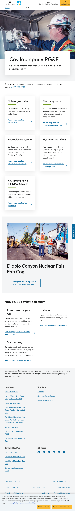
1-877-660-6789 (18, 87)
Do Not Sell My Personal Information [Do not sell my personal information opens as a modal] (56, 493)
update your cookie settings (28, 503)
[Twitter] (43, 452)
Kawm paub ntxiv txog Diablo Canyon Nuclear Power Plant (24, 283)
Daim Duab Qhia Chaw (14, 493)
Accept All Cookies (43, 507)
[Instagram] (59, 452)
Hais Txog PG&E (11, 391)
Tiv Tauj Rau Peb (11, 452)
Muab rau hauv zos (12, 403)
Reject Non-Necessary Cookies (62, 507)
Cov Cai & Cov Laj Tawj (61, 481)
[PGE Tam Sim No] (64, 452)
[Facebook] (38, 452)
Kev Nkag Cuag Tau (12, 481)
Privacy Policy (14, 503)
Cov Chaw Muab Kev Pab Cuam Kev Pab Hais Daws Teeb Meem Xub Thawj (15, 420)
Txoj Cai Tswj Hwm (12, 487)
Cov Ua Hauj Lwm (12, 427)
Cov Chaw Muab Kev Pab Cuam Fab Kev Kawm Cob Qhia (15, 410)
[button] (10, 3)
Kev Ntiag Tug (39, 487)
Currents (41, 391)
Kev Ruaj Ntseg (64, 487)
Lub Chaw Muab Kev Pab (15, 457)
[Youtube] (54, 452)
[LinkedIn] (48, 452)
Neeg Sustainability (45, 400)
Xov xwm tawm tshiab (46, 396)
